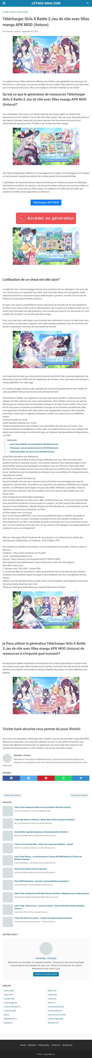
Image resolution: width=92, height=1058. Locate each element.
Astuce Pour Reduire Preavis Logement (30, 869)
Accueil (23, 1045)
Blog (52, 991)
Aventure (10, 1011)
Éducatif (53, 1023)
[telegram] (80, 778)
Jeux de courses (57, 1015)
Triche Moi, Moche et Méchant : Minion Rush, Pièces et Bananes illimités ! (44, 820)
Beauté (8, 1023)
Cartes (52, 995)
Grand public (55, 1011)
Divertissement (56, 1007)
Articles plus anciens (79, 795)
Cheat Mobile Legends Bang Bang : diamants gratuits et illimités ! (41, 832)
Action (9, 991)
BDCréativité (10, 1019)
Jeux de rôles (55, 1019)
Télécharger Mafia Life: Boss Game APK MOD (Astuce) (32, 452)
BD (6, 1015)
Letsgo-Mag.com (46, 3)
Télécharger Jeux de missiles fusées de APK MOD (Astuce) (34, 448)
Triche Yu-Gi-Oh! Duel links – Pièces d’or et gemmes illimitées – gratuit (43, 844)
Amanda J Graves (46, 958)
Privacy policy (43, 1045)
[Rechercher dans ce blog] (87, 3)
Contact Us (55, 1045)
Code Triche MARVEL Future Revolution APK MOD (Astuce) (34, 444)
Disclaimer (32, 1045)
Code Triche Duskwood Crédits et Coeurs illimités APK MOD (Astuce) (42, 807)
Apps (8, 995)
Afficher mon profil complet (46, 974)
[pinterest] (46, 778)
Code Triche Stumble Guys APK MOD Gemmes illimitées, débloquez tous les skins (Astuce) (51, 893)
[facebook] (11, 778)
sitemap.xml (67, 1045)
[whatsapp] (63, 778)
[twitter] (28, 778)
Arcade (9, 999)
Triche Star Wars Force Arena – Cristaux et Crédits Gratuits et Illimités (43, 918)
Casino (52, 999)
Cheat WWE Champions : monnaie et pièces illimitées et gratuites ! (41, 881)
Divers (52, 1003)
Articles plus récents (12, 795)
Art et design (10, 1003)
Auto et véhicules (12, 1007)
